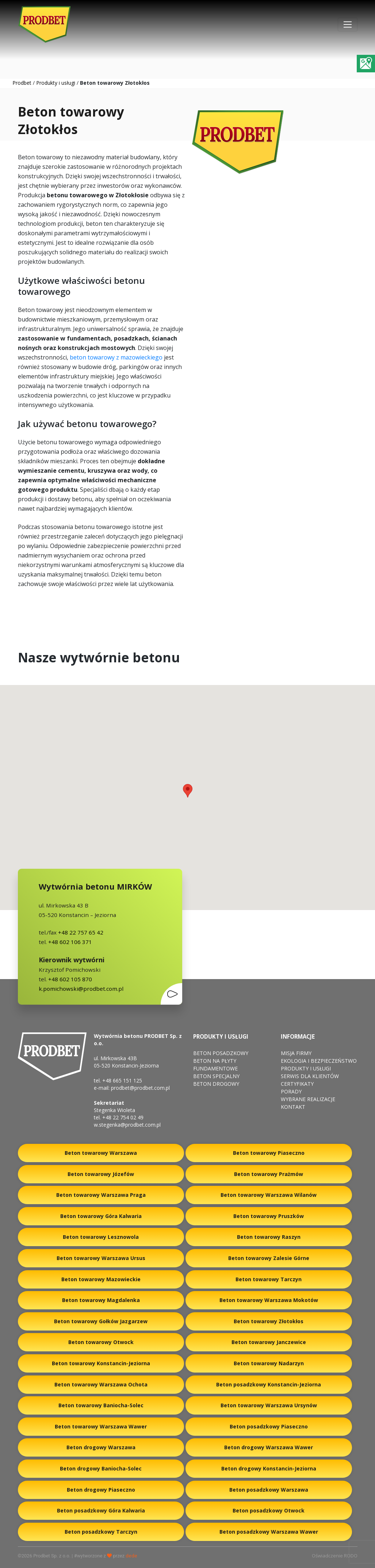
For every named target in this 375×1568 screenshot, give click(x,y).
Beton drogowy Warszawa (100, 1447)
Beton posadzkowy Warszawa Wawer (268, 1531)
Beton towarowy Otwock (101, 1342)
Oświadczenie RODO (334, 1555)
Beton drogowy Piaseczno (101, 1489)
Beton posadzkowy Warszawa (268, 1489)
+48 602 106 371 (69, 941)
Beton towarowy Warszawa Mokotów (268, 1300)
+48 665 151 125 (122, 1080)
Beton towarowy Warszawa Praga (101, 1194)
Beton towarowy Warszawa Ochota (101, 1384)
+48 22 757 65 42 (80, 932)
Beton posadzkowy (220, 1053)
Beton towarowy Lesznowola (101, 1236)
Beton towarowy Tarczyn (269, 1279)
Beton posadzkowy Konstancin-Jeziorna (268, 1384)
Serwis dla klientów (310, 1076)
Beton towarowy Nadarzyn (269, 1363)
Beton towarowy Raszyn (269, 1236)
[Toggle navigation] (347, 24)
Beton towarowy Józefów (101, 1174)
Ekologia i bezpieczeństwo (319, 1060)
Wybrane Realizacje (308, 1099)
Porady (291, 1091)
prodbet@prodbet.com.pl (140, 1087)
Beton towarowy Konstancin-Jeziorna (101, 1363)
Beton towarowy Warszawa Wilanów (269, 1194)
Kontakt (293, 1106)
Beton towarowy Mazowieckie (101, 1279)
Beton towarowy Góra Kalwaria (101, 1216)
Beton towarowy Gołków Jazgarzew (101, 1321)
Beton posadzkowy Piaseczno (269, 1426)
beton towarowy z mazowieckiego (116, 357)
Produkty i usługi (55, 82)
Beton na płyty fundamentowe (215, 1064)
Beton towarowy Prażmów (268, 1174)
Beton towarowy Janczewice (268, 1342)
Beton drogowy (216, 1083)
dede (131, 1555)
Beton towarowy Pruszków (268, 1216)
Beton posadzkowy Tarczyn (101, 1531)
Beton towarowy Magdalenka (101, 1300)
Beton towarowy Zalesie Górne (268, 1258)
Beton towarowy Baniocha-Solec (101, 1405)
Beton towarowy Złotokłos (268, 1321)
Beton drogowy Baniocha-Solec (101, 1468)
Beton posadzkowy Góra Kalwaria (101, 1510)
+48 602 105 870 (70, 979)
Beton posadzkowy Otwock (269, 1510)
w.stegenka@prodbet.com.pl (127, 1124)
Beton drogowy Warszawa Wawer (268, 1447)
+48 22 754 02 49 (123, 1117)
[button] (187, 791)
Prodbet (21, 82)
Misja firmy (296, 1053)
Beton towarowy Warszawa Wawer (101, 1426)
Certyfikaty (297, 1083)
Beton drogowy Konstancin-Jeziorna (268, 1468)
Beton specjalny (216, 1076)
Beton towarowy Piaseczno (269, 1152)
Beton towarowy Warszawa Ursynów (269, 1405)
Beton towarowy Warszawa (101, 1152)
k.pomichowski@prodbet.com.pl (81, 988)
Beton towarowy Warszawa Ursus (101, 1258)
